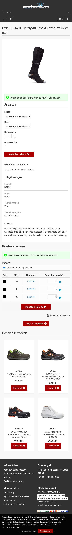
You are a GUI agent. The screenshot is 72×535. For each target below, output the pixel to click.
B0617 (53, 371)
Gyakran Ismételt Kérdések (16, 496)
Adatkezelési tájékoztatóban (13, 522)
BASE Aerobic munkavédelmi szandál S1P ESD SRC (53, 377)
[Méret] (17, 116)
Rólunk (7, 477)
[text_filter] (11, 19)
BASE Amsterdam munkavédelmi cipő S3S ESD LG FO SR (19, 434)
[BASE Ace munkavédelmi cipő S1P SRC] (19, 366)
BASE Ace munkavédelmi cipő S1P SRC (19, 375)
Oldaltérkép (9, 492)
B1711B (19, 428)
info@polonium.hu (52, 505)
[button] (19, 154)
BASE (7, 196)
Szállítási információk (14, 481)
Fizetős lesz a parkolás (48, 476)
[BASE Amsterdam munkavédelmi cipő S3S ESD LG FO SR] (19, 424)
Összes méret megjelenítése (19, 267)
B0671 (19, 371)
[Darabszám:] (9, 136)
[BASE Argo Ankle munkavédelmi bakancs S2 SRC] (53, 424)
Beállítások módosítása (28, 531)
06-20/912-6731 (48, 501)
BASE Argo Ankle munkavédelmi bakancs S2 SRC (53, 434)
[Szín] (17, 126)
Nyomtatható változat (60, 315)
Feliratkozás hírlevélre (14, 504)
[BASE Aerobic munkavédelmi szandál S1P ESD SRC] (53, 366)
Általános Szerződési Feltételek (18, 473)
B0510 (53, 428)
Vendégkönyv (10, 500)
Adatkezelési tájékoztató (15, 469)
